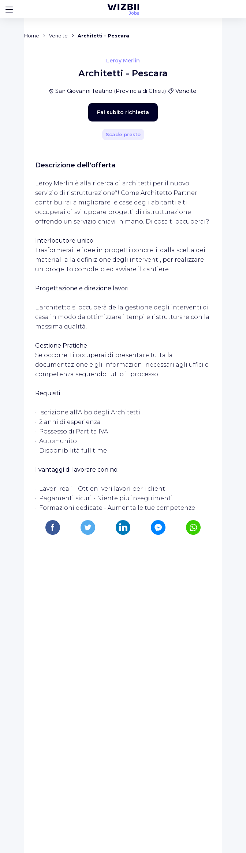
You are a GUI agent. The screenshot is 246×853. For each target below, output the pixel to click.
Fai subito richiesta (110, 262)
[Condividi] (189, 164)
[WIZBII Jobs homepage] (123, 9)
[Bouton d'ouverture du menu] (9, 9)
